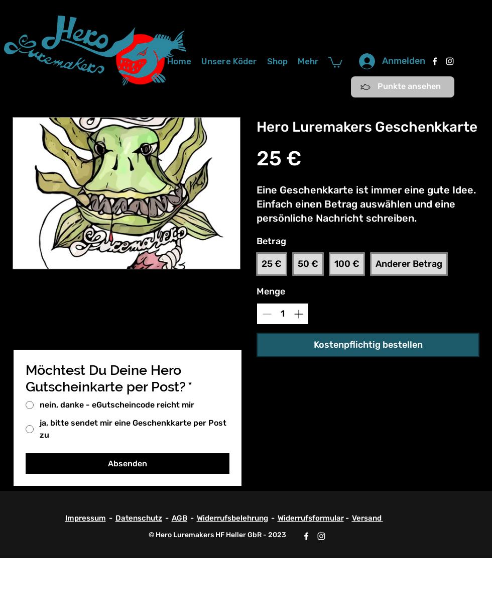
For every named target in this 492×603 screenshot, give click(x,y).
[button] (335, 62)
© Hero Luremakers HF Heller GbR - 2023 (217, 535)
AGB (179, 518)
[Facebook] (435, 61)
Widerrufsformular (311, 518)
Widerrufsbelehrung (232, 518)
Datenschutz (138, 518)
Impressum (85, 518)
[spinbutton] (283, 314)
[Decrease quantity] (267, 314)
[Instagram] (450, 61)
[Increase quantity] (298, 314)
